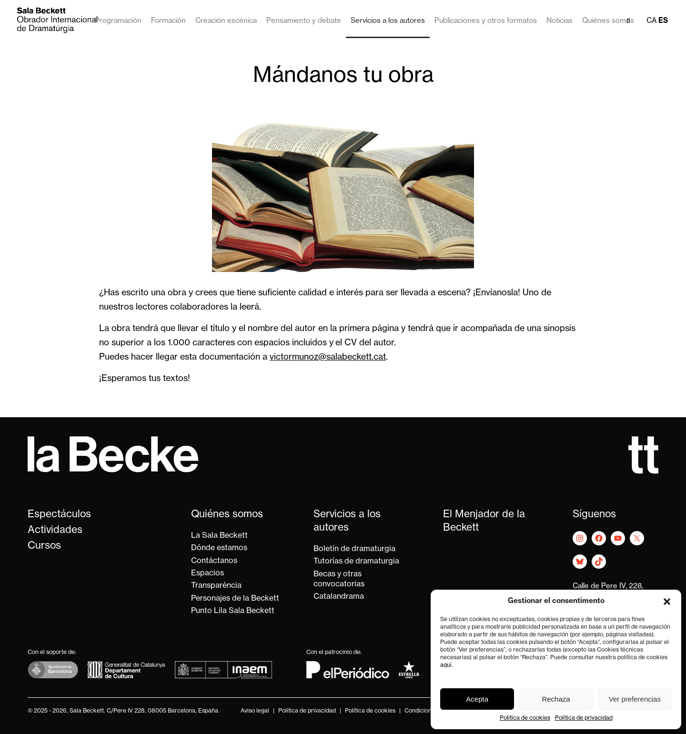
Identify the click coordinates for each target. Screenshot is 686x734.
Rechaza (556, 699)
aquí (446, 665)
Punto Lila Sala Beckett (232, 611)
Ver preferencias (635, 699)
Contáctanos (214, 561)
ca (651, 21)
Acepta (477, 699)
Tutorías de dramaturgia (356, 561)
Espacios (207, 573)
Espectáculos (59, 515)
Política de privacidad (584, 718)
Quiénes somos (608, 21)
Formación (168, 21)
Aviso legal (255, 711)
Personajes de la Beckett (235, 599)
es (663, 21)
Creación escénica (226, 21)
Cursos (44, 546)
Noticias (559, 21)
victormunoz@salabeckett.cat (328, 357)
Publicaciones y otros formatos (485, 21)
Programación (118, 21)
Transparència (216, 586)
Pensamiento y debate (303, 21)
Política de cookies (525, 718)
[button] (667, 601)
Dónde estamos (219, 548)
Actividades (55, 530)
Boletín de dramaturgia (354, 549)
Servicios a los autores (388, 21)
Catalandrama (338, 597)
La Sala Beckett (219, 536)
